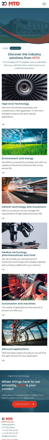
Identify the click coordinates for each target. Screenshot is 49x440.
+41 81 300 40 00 (10, 430)
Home (5, 48)
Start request (24, 404)
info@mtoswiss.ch (9, 436)
